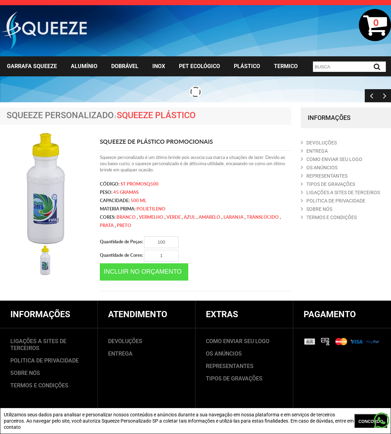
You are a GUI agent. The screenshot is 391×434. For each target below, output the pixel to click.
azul (190, 217)
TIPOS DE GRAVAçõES (328, 184)
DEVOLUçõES (319, 142)
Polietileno (150, 208)
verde (173, 217)
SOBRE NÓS (25, 373)
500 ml (138, 200)
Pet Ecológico (199, 66)
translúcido (263, 217)
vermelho (151, 217)
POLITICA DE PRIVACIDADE (333, 201)
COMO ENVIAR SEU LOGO (331, 159)
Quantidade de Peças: (139, 242)
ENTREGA (314, 151)
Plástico (247, 66)
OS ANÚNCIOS (224, 353)
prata (107, 225)
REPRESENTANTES (324, 176)
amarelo (209, 217)
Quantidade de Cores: (139, 256)
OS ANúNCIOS (319, 167)
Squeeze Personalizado (60, 115)
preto (124, 225)
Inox (158, 66)
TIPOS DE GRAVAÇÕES (234, 378)
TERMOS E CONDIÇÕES (39, 385)
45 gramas (126, 192)
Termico (286, 66)
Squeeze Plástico (156, 115)
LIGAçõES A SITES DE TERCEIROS (340, 192)
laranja (233, 217)
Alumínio (84, 66)
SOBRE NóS (316, 209)
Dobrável (125, 66)
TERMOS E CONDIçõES (329, 217)
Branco (126, 217)
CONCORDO (371, 421)
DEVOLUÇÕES (125, 341)
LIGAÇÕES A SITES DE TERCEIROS (38, 344)
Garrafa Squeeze (32, 66)
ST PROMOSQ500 (140, 184)
